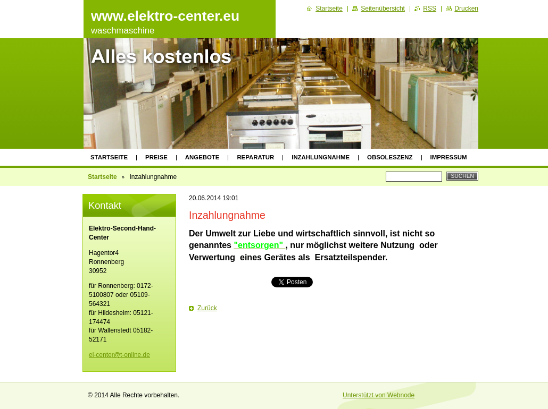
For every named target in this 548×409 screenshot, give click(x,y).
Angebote (202, 157)
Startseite (109, 157)
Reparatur (255, 157)
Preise (156, 157)
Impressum (448, 157)
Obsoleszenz (389, 157)
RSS (429, 8)
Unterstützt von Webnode (378, 395)
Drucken (466, 8)
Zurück (207, 308)
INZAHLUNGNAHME (321, 157)
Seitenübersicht (383, 8)
